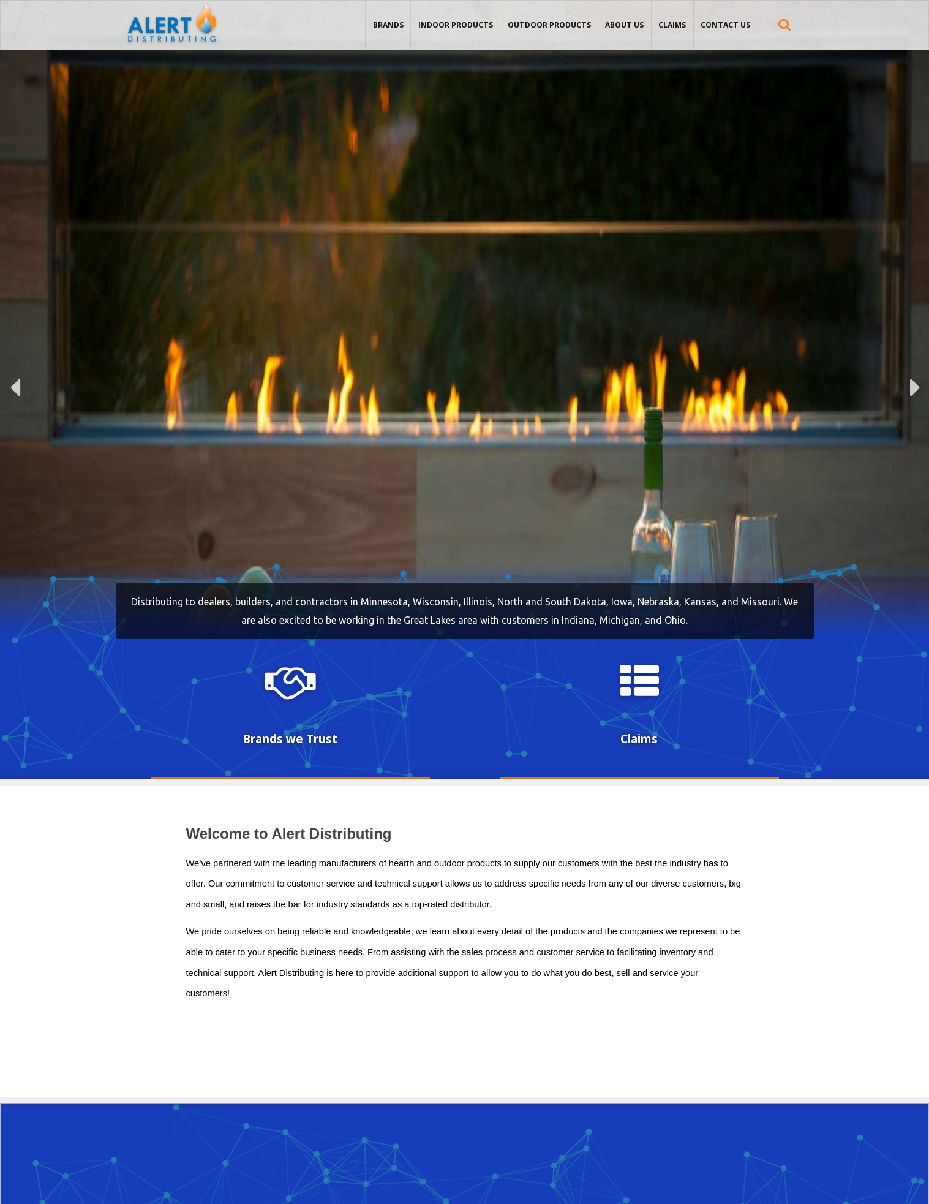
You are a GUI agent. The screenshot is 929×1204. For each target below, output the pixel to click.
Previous (15, 387)
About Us (624, 25)
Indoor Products (455, 25)
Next (914, 387)
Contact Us (725, 25)
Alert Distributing (172, 4)
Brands (388, 25)
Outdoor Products (549, 25)
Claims (672, 25)
